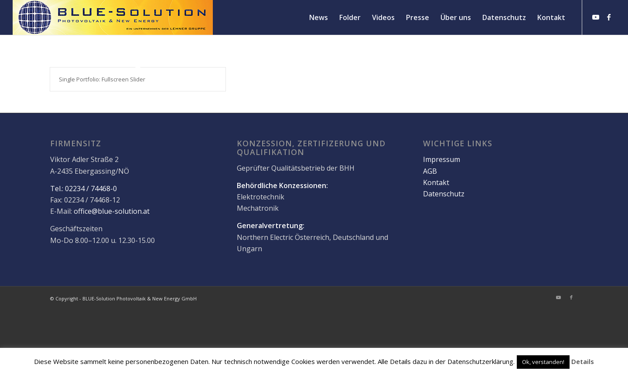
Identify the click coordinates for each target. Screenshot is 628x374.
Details (582, 361)
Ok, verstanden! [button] (543, 362)
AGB (430, 171)
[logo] (113, 17)
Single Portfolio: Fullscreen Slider (102, 79)
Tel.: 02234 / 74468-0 (83, 189)
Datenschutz (443, 194)
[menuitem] (319, 17)
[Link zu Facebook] (608, 17)
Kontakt (436, 183)
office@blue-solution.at (112, 212)
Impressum (441, 160)
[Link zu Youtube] (595, 17)
